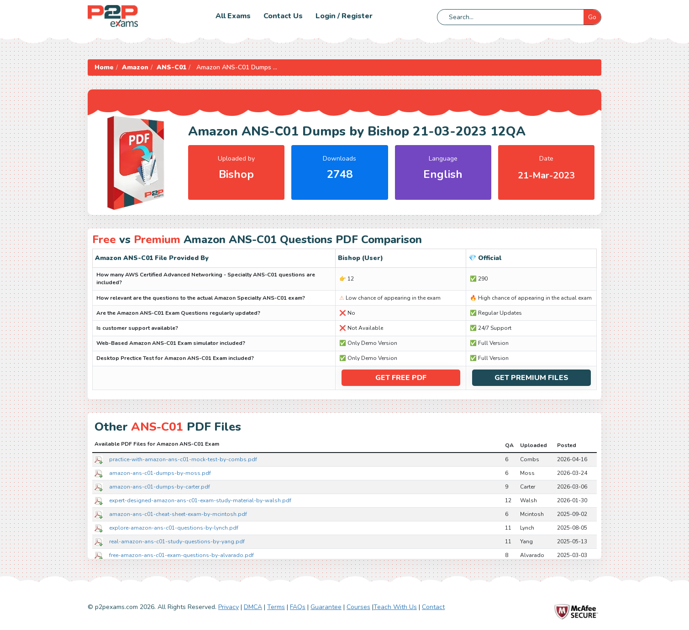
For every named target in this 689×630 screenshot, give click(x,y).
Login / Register (344, 16)
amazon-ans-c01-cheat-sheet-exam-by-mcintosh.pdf (178, 513)
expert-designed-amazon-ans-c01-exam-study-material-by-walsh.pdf (200, 500)
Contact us (283, 16)
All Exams (233, 16)
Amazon (135, 67)
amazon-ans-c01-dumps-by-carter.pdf (159, 486)
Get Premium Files (531, 378)
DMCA (253, 607)
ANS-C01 (171, 67)
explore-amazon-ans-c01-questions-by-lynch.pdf (173, 527)
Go (592, 17)
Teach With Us (395, 607)
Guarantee (326, 607)
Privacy (228, 607)
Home (104, 67)
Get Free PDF (400, 378)
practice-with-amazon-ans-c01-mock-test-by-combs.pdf (183, 459)
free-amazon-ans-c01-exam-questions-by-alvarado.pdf (181, 554)
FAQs (297, 607)
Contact (433, 607)
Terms (276, 607)
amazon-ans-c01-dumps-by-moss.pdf (160, 472)
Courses (358, 607)
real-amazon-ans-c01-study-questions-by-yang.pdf (177, 541)
